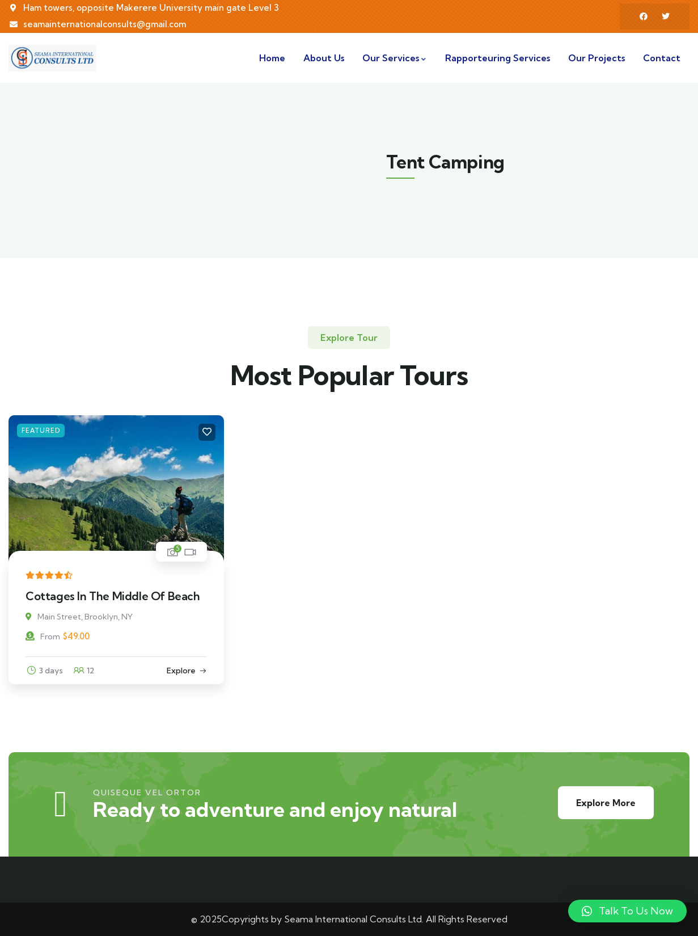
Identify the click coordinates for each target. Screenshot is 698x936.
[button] (627, 911)
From (43, 636)
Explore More (606, 802)
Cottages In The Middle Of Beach (113, 596)
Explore (181, 670)
